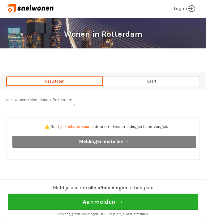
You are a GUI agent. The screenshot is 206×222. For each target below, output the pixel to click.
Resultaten (54, 81)
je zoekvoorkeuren (77, 126)
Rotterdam (62, 99)
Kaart (151, 81)
